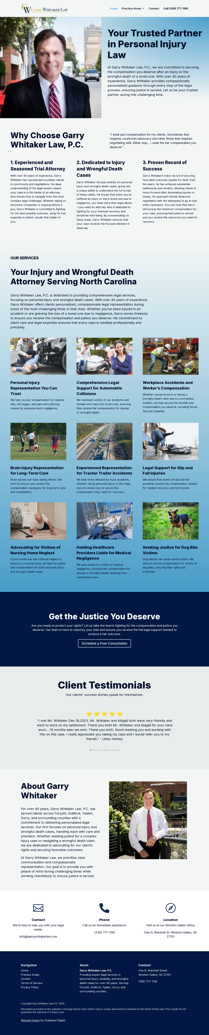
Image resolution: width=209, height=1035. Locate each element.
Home (114, 8)
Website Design (30, 1020)
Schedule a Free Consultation (135, 103)
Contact (154, 8)
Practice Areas (131, 8)
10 (115, 750)
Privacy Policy (30, 987)
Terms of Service (31, 983)
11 (118, 750)
